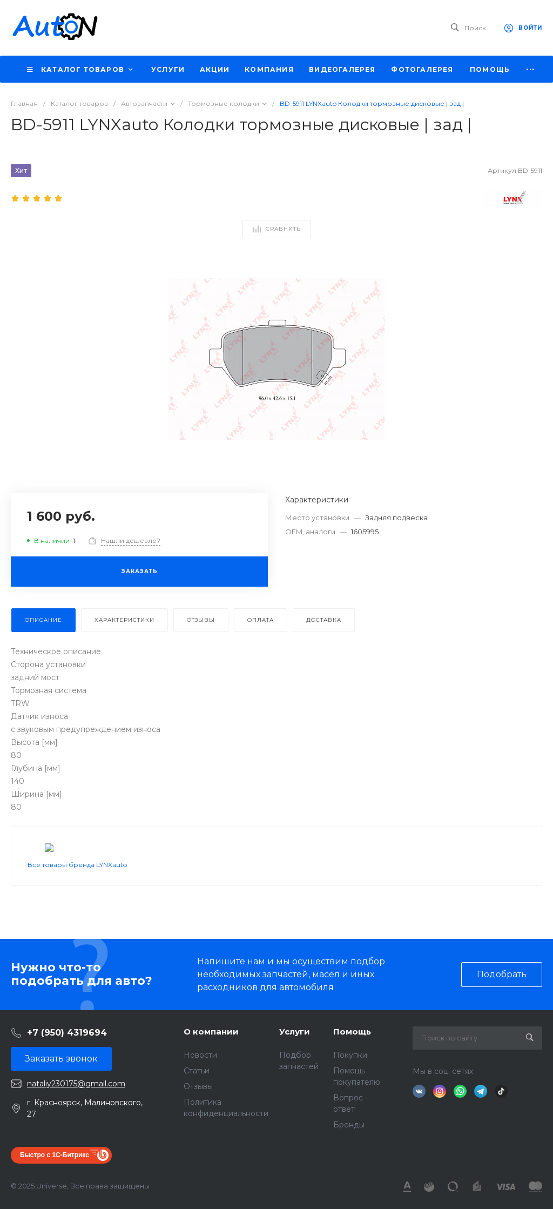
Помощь (352, 1031)
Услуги (294, 1031)
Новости (200, 1055)
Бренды (349, 1125)
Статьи (197, 1071)
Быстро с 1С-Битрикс (54, 1155)
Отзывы (198, 1086)
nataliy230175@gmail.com (76, 1084)
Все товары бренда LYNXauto (77, 890)
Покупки (350, 1055)
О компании (211, 1031)
